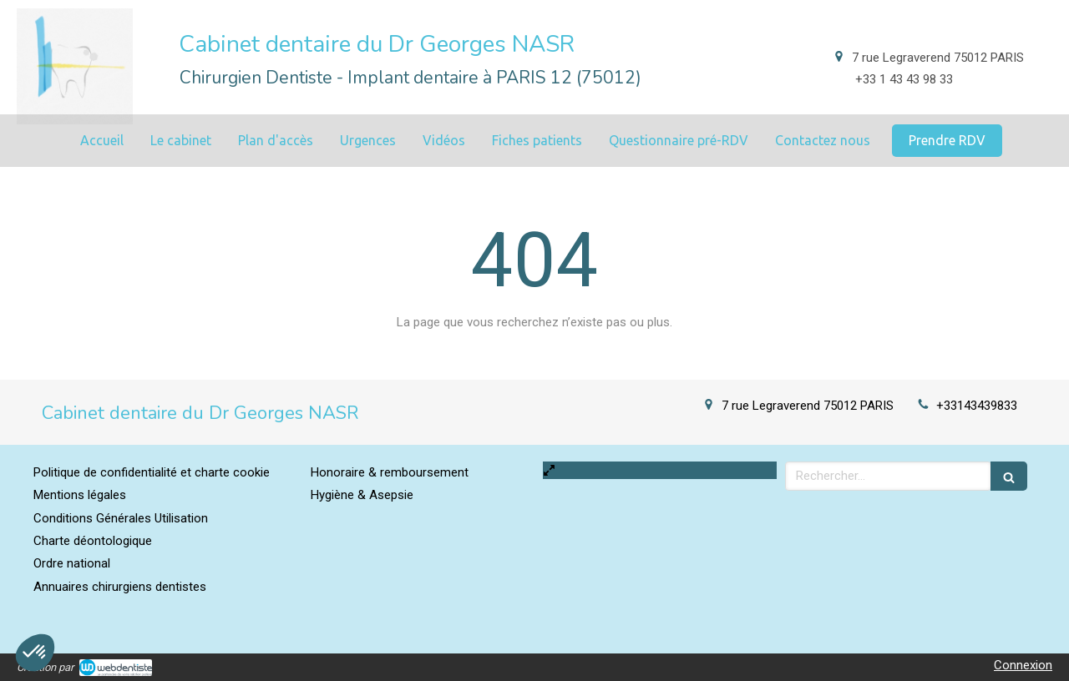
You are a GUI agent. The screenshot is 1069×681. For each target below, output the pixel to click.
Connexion (1023, 665)
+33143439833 (976, 405)
